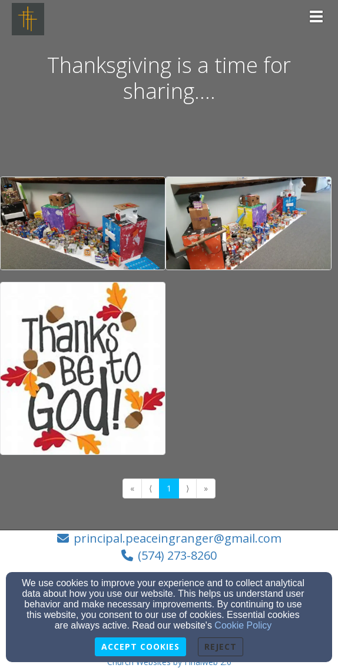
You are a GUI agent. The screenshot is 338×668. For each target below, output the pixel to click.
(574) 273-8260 (177, 555)
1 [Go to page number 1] (169, 488)
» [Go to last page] (206, 488)
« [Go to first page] (132, 488)
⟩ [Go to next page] (187, 488)
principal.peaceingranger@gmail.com (177, 538)
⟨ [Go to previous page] (150, 488)
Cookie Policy (242, 625)
